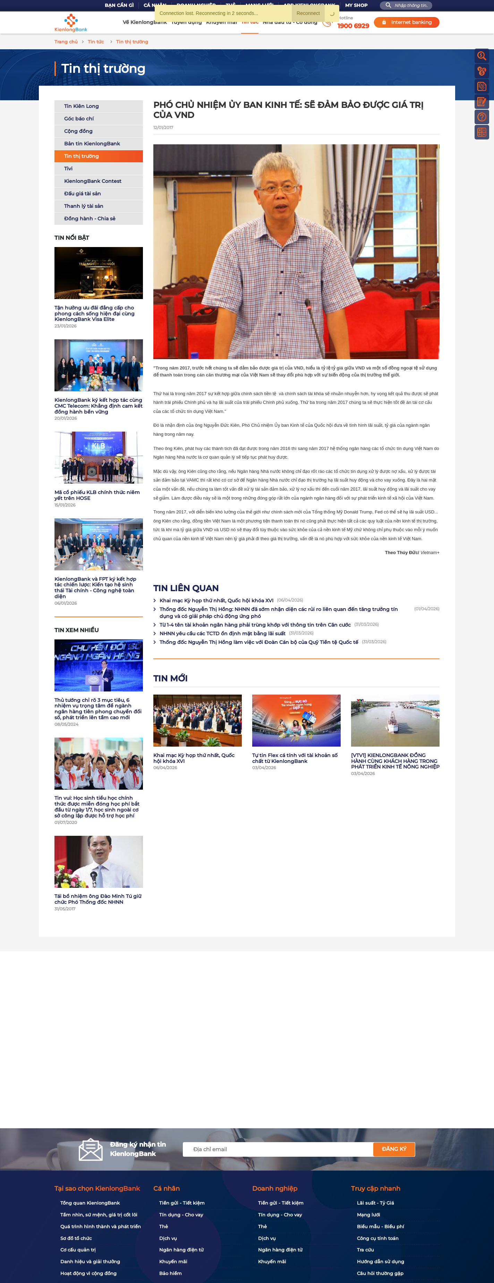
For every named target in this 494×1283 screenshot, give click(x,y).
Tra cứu (365, 1249)
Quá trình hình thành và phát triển (100, 1226)
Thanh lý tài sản (83, 205)
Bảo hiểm (170, 1273)
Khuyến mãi (221, 22)
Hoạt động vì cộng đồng (88, 1273)
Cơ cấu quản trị (78, 1249)
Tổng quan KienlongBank (90, 1203)
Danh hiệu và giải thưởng (90, 1261)
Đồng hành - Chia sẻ (90, 217)
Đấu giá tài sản (82, 192)
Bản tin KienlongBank (92, 142)
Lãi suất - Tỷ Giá (375, 1203)
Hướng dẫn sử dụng (380, 1261)
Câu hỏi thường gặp (380, 1273)
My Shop (356, 5)
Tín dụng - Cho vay (181, 1214)
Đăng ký (394, 1149)
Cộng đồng (78, 130)
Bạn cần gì (119, 5)
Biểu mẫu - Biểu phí (380, 1226)
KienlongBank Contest (92, 180)
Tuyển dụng (186, 22)
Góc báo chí (79, 117)
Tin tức (249, 22)
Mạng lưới (368, 1214)
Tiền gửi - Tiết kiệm (182, 1203)
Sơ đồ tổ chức (76, 1238)
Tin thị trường (81, 155)
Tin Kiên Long (81, 105)
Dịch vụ (168, 1238)
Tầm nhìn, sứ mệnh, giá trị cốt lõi (98, 1214)
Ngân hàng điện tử (181, 1249)
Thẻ (163, 1226)
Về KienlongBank (145, 22)
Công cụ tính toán (378, 1238)
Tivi (68, 167)
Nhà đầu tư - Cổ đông (290, 22)
